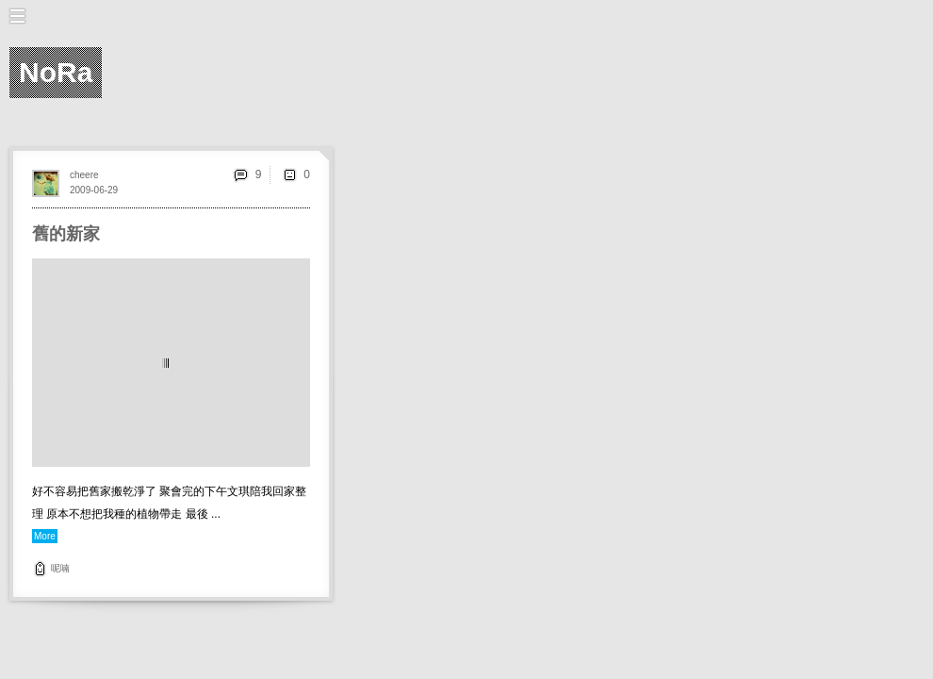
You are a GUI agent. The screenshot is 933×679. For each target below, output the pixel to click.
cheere (84, 175)
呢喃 (60, 568)
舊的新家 (66, 233)
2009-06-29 (94, 190)
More (45, 536)
